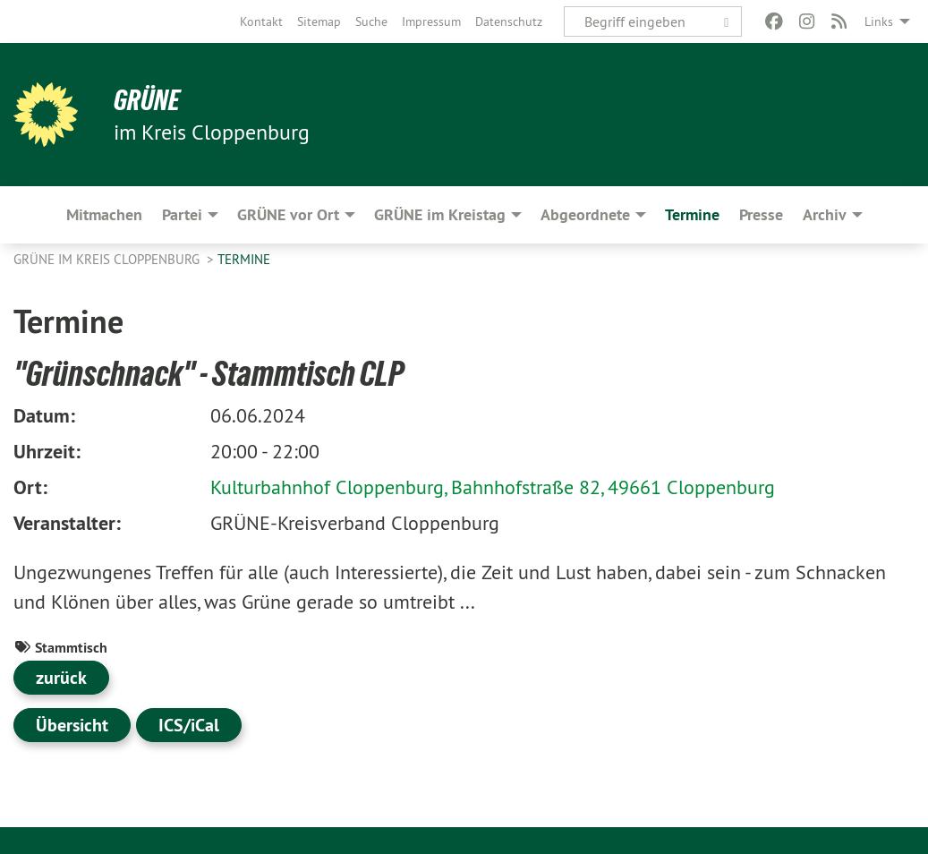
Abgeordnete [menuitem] (585, 214)
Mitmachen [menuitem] (104, 214)
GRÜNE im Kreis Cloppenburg (108, 259)
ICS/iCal (188, 725)
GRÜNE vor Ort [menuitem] (288, 214)
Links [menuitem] (878, 21)
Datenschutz (508, 21)
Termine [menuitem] (692, 214)
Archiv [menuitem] (825, 214)
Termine (243, 259)
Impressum (431, 21)
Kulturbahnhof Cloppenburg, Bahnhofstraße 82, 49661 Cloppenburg (492, 487)
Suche (371, 21)
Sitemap (319, 21)
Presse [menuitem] (761, 214)
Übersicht (72, 725)
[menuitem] (261, 21)
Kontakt (261, 21)
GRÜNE (147, 100)
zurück (61, 677)
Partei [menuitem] (182, 214)
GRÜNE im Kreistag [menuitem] (440, 214)
